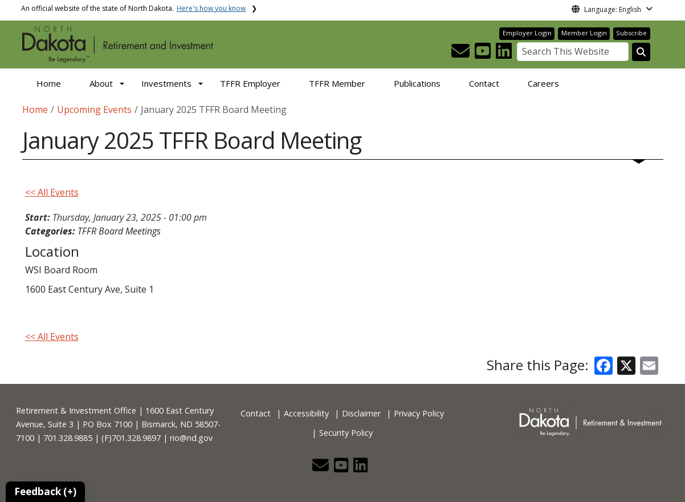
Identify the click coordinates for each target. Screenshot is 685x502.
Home (48, 83)
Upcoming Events (94, 109)
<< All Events (52, 192)
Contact (484, 83)
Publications (417, 83)
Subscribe (631, 33)
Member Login (584, 33)
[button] (461, 54)
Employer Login (527, 33)
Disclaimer (361, 413)
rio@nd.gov (191, 437)
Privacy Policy (419, 413)
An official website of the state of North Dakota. (133, 8)
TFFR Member (337, 83)
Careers (543, 83)
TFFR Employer (250, 83)
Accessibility (306, 413)
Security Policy (346, 432)
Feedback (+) (45, 491)
